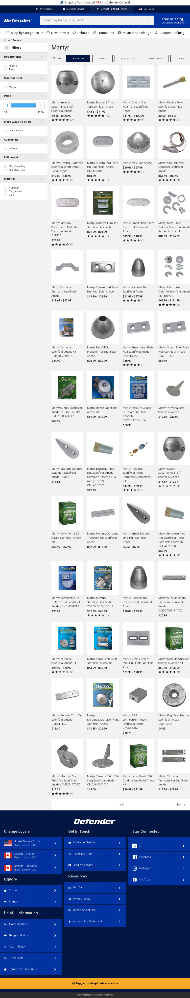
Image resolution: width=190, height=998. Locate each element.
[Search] (149, 20)
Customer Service (74, 9)
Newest (102, 58)
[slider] (7, 105)
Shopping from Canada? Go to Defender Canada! (95, 2)
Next (181, 804)
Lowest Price (156, 58)
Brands (17, 40)
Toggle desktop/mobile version (95, 983)
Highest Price (128, 58)
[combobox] (97, 20)
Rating (180, 58)
